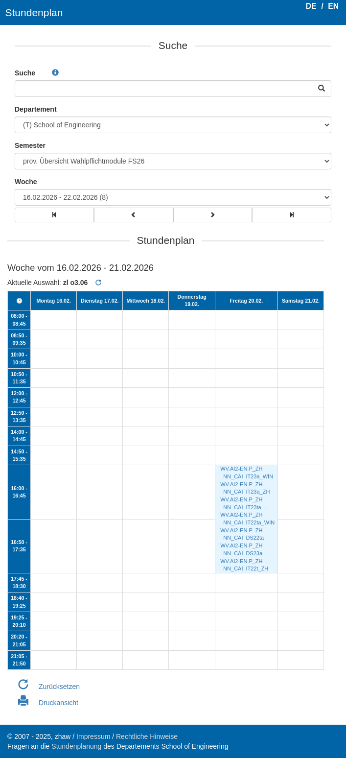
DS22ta (255, 538)
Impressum (93, 736)
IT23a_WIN (259, 476)
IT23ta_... (257, 507)
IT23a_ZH (258, 492)
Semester (30, 145)
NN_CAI (233, 476)
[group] (54, 215)
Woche (26, 182)
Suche (25, 73)
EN (333, 6)
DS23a (254, 553)
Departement (36, 109)
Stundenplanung (76, 746)
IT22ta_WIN (260, 522)
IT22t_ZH (257, 568)
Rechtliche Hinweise (147, 736)
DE (311, 6)
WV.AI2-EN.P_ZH (241, 469)
